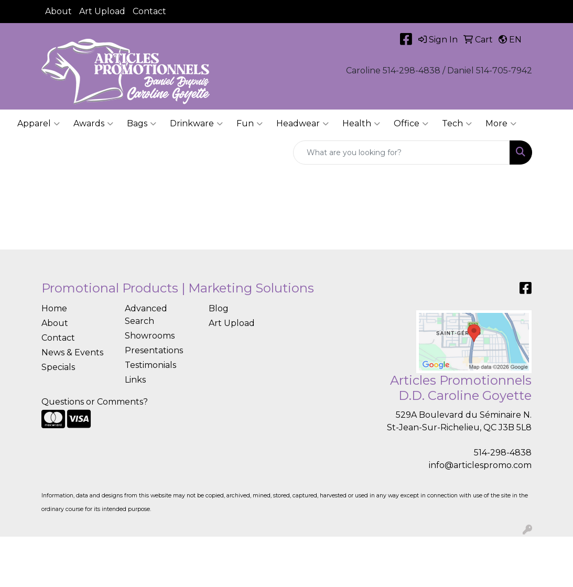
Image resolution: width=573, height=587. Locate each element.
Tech (457, 123)
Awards (93, 123)
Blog (219, 308)
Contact (149, 11)
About (58, 11)
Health (361, 123)
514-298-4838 (503, 453)
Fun (249, 123)
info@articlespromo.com (480, 465)
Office (411, 123)
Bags (141, 123)
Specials (58, 367)
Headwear (302, 123)
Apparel (38, 123)
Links (135, 380)
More (500, 123)
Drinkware (196, 123)
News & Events (72, 352)
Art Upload (102, 11)
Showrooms (150, 336)
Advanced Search (146, 314)
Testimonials (150, 365)
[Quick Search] (401, 152)
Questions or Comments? (94, 402)
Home (54, 308)
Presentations (154, 350)
